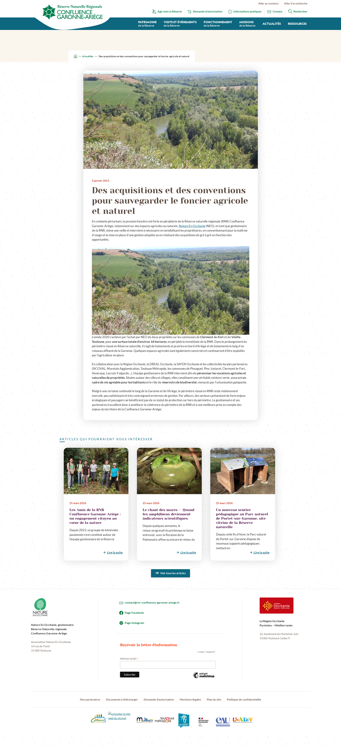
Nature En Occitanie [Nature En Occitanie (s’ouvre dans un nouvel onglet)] (192, 226)
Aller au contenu (268, 3)
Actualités (87, 56)
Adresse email (129, 658)
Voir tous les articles (173, 573)
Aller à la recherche (295, 3)
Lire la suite (114, 552)
